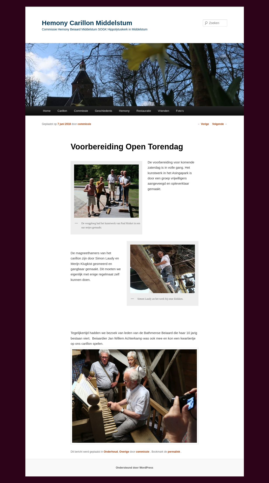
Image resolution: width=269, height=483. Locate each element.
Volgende (219, 124)
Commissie (81, 110)
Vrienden (163, 110)
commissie (84, 124)
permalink (174, 451)
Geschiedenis (103, 110)
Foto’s (180, 110)
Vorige (203, 124)
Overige (124, 451)
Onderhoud (111, 451)
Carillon (62, 110)
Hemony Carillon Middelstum (87, 22)
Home (47, 110)
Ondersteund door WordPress (134, 467)
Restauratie (143, 110)
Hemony (124, 110)
